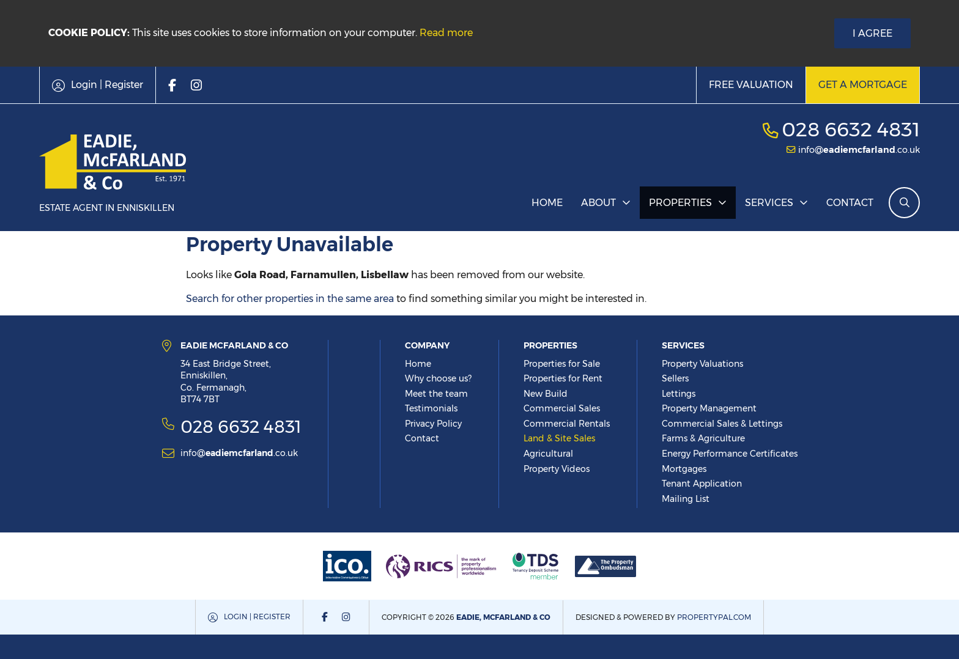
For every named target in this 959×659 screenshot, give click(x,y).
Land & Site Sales (559, 438)
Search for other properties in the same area (290, 298)
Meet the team (436, 393)
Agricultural (548, 453)
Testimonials (431, 408)
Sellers (675, 378)
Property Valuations (702, 363)
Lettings (678, 393)
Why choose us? (438, 378)
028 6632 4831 (851, 129)
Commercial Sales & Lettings (722, 423)
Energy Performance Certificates (730, 453)
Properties (680, 202)
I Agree (872, 33)
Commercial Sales (562, 408)
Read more (446, 33)
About (598, 202)
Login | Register (257, 616)
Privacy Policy (433, 423)
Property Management (709, 408)
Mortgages (684, 468)
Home (547, 202)
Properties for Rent (563, 378)
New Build (546, 393)
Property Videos (557, 468)
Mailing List (685, 498)
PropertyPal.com (714, 617)
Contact (849, 202)
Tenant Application (702, 483)
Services (769, 202)
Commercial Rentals (567, 423)
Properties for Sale (562, 363)
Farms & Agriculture (703, 438)
